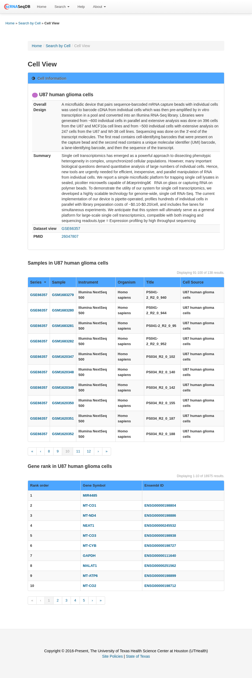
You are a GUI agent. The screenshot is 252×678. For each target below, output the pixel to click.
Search (62, 7)
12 (89, 451)
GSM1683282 (63, 341)
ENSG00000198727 (160, 546)
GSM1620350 (63, 403)
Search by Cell (29, 23)
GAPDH (89, 556)
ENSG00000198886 (160, 515)
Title (150, 282)
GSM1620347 (63, 357)
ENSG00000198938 (160, 536)
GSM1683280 (63, 310)
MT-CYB (89, 546)
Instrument (88, 282)
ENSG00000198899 (160, 576)
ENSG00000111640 (160, 556)
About (99, 7)
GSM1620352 (63, 434)
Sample (59, 282)
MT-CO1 (89, 505)
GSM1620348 (63, 372)
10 (67, 451)
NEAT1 (88, 525)
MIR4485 (90, 495)
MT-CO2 (89, 586)
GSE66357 (71, 228)
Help (81, 7)
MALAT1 (90, 566)
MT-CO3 (89, 536)
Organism (127, 282)
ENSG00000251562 (160, 566)
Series (38, 282)
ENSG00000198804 (160, 505)
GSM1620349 (63, 387)
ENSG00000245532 (160, 525)
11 (78, 451)
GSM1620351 (63, 418)
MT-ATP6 (90, 576)
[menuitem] (42, 6)
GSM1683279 (63, 295)
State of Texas (138, 656)
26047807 (70, 236)
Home (41, 7)
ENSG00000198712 (160, 586)
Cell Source (193, 282)
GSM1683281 (63, 326)
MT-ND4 (89, 515)
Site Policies (112, 656)
